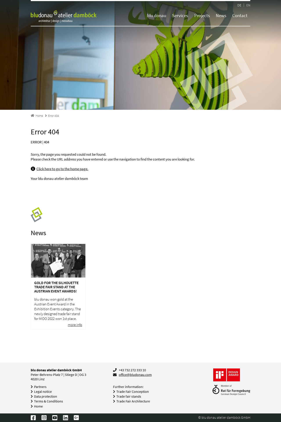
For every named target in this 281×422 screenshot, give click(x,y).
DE (239, 5)
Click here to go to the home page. (62, 168)
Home (38, 406)
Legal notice (43, 392)
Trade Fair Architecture (133, 401)
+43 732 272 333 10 (132, 370)
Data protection (45, 396)
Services (180, 15)
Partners (40, 387)
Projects (202, 15)
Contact (239, 15)
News (221, 15)
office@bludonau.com (135, 375)
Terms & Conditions (48, 401)
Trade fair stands (128, 396)
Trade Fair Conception (132, 392)
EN (248, 5)
